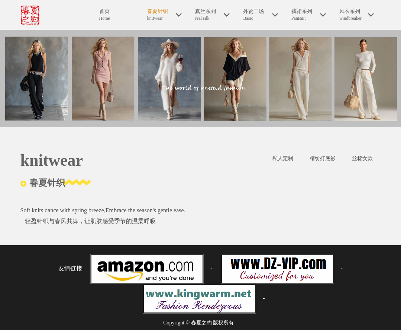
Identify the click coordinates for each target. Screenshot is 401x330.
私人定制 (282, 158)
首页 (116, 15)
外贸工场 (260, 15)
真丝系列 (212, 15)
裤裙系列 (308, 15)
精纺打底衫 (323, 158)
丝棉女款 (362, 158)
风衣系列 (356, 15)
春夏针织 (164, 15)
